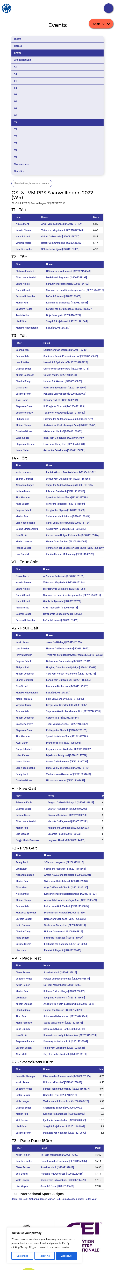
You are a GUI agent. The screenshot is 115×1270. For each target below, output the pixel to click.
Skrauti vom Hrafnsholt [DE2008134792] (67, 283)
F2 (15, 87)
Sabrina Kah (22, 350)
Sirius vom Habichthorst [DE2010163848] (68, 516)
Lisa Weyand (22, 834)
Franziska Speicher (26, 912)
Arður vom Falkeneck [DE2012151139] (61, 224)
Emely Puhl (22, 774)
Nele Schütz (22, 535)
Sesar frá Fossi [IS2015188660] (64, 834)
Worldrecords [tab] (21, 164)
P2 (15, 101)
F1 (15, 80)
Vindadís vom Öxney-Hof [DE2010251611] (68, 774)
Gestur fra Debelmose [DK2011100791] (64, 450)
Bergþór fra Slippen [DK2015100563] (65, 510)
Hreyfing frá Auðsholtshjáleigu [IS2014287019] (69, 419)
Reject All (45, 1255)
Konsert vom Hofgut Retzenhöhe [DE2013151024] (72, 535)
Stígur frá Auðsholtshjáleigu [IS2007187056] (69, 485)
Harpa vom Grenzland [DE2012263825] (65, 919)
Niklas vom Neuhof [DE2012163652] (63, 431)
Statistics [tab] (19, 171)
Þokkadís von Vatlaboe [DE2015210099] (65, 393)
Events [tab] (17, 53)
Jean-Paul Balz (19, 1199)
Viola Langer (22, 1101)
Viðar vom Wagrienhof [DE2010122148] (62, 230)
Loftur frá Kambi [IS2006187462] (63, 296)
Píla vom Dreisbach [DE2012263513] (65, 491)
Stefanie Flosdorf (25, 271)
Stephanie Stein (24, 406)
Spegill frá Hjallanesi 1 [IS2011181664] (67, 321)
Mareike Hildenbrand (27, 327)
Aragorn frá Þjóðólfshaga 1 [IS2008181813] (71, 802)
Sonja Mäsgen (69, 1199)
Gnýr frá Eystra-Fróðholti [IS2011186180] (66, 887)
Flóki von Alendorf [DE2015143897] (65, 699)
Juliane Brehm (23, 393)
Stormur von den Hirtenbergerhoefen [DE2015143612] (75, 290)
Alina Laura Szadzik (26, 277)
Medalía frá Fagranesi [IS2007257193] (66, 277)
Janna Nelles (23, 283)
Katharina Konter (37, 1199)
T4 (15, 143)
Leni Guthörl (22, 554)
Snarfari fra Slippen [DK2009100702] (67, 808)
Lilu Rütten (21, 321)
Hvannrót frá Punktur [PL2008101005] (66, 541)
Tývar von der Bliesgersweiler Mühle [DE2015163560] (74, 655)
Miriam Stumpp (24, 425)
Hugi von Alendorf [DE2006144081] (66, 840)
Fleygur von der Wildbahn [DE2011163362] (68, 749)
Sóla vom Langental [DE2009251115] (64, 862)
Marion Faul (22, 302)
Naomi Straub (23, 236)
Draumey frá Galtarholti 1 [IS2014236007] (66, 1041)
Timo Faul (21, 1016)
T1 (15, 122)
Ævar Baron (22, 400)
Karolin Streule (23, 230)
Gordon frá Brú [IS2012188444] (60, 375)
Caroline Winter (24, 431)
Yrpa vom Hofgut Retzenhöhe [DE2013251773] (71, 673)
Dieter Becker (23, 972)
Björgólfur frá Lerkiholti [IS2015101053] (64, 588)
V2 (15, 157)
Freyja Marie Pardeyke (27, 840)
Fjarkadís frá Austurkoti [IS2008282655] (64, 1120)
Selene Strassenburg (27, 529)
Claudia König (23, 381)
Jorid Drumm (23, 925)
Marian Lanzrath (24, 541)
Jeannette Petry (24, 412)
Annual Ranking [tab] (22, 59)
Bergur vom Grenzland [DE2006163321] (62, 243)
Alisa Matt (21, 887)
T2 (15, 129)
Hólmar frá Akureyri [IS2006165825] (63, 381)
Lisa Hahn (21, 950)
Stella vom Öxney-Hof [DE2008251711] (65, 925)
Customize (22, 1255)
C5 (15, 73)
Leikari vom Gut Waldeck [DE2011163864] (66, 350)
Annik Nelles (22, 315)
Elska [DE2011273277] (58, 327)
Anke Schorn (22, 503)
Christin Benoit (23, 919)
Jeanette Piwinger (25, 1076)
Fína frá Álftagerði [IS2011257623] (62, 950)
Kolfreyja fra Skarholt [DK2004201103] (64, 406)
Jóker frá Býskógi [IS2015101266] (64, 642)
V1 (15, 150)
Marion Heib (54, 1199)
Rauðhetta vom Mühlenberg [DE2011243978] (70, 554)
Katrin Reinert (23, 642)
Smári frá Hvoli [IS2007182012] (60, 972)
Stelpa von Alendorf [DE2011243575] (63, 1022)
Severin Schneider (25, 296)
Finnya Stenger (24, 655)
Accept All (66, 1255)
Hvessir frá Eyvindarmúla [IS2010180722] (66, 362)
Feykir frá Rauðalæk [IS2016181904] (65, 503)
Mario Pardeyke (24, 699)
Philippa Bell (22, 419)
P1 (15, 94)
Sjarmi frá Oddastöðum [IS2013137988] (67, 497)
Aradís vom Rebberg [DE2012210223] (66, 529)
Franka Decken (23, 548)
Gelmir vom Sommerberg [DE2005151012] (66, 368)
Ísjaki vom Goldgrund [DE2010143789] (64, 437)
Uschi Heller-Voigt (87, 1199)
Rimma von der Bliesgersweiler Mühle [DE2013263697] (75, 548)
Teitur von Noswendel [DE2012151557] (64, 412)
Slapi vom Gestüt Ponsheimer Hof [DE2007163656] (71, 356)
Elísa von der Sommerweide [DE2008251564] (67, 1076)
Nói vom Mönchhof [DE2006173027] (63, 985)
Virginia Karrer (23, 243)
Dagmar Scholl (23, 368)
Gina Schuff (22, 387)
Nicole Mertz (22, 224)
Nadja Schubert (24, 749)
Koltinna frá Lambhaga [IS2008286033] (67, 302)
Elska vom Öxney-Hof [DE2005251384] (64, 444)
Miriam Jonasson (25, 375)
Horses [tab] (18, 46)
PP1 (16, 115)
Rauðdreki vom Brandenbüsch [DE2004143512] (71, 472)
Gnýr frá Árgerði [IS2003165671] (63, 315)
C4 (15, 66)
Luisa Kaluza (22, 437)
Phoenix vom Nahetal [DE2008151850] (64, 912)
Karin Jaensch (23, 472)
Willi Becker (22, 1120)
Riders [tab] (17, 39)
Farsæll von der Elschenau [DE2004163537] (69, 309)
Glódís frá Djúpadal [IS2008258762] (60, 236)
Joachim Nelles (24, 249)
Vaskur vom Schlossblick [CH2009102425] (66, 1101)
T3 (15, 136)
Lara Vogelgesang (25, 522)
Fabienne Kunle (24, 802)
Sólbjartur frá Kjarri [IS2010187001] (60, 249)
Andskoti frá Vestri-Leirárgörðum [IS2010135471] (70, 425)
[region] (44, 1245)
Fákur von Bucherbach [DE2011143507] (65, 387)
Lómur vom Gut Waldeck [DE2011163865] (68, 478)
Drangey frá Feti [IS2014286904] (61, 400)
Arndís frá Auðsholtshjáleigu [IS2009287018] (68, 875)
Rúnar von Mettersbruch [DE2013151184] (68, 522)
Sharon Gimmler (24, 478)
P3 (15, 108)
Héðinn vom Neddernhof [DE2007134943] (68, 271)
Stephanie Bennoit (25, 444)
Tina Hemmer (23, 497)
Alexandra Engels (25, 485)
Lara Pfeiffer (22, 362)
